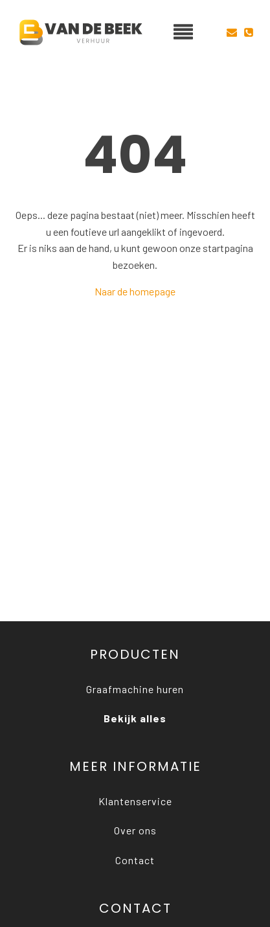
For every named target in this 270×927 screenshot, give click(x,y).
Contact (135, 860)
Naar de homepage (135, 291)
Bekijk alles (135, 718)
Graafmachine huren (135, 689)
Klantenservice (135, 801)
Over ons (135, 830)
